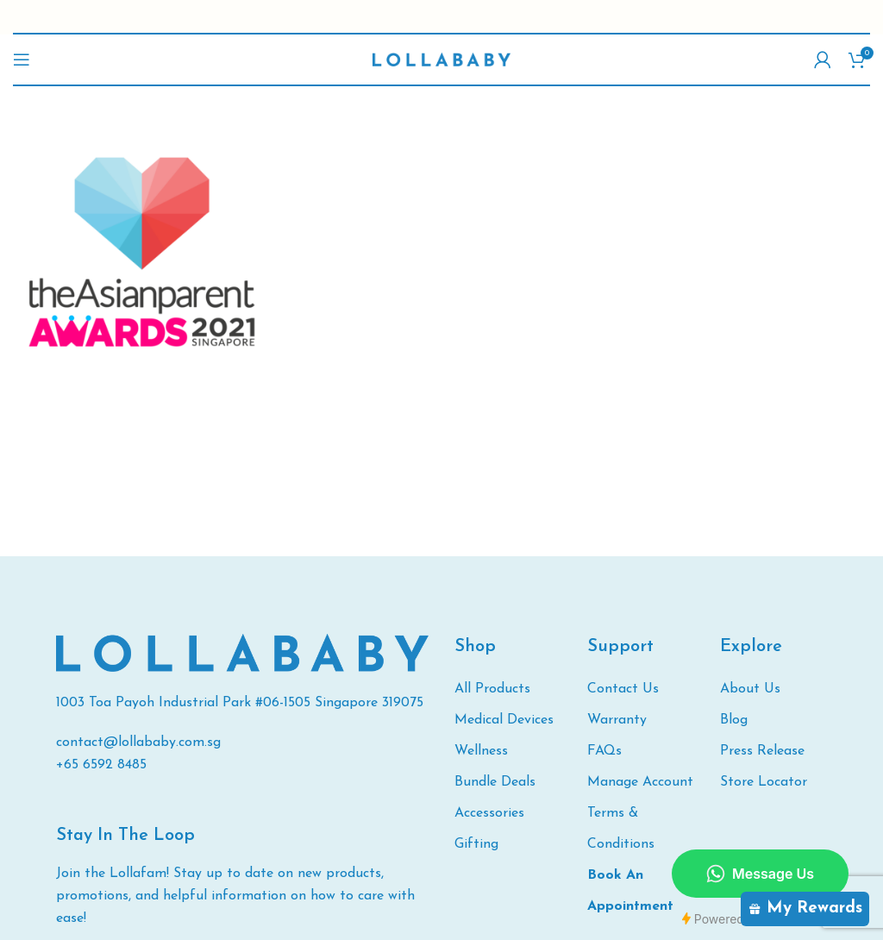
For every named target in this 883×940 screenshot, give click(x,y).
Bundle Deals (494, 782)
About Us (750, 689)
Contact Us (623, 689)
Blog (734, 720)
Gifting (476, 844)
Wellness (481, 751)
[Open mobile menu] (21, 59)
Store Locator (763, 782)
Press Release (762, 751)
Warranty (617, 720)
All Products (492, 689)
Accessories (489, 813)
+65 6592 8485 (101, 765)
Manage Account (640, 782)
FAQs (604, 751)
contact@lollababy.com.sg (138, 742)
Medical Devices (504, 720)
